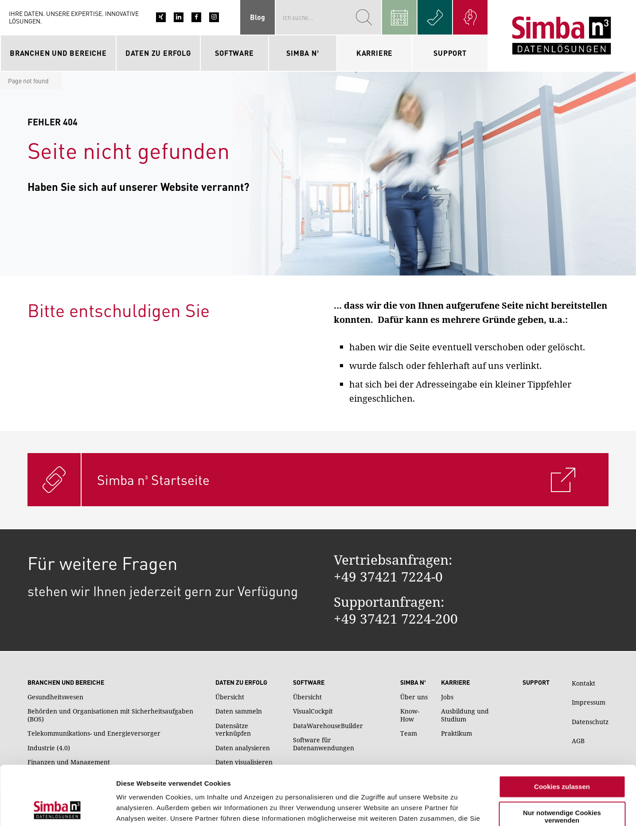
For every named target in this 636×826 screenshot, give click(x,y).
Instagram (214, 17)
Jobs (447, 697)
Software (308, 682)
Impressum (588, 702)
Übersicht (229, 697)
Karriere (455, 682)
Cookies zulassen (562, 731)
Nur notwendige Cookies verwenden (562, 760)
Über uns (414, 697)
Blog (257, 17)
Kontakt (583, 683)
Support (450, 53)
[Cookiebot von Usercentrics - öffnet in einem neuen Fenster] (57, 808)
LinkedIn (178, 17)
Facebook (196, 17)
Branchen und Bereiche (65, 682)
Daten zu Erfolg (241, 682)
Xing (161, 17)
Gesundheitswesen (55, 697)
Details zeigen (138, 808)
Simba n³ (412, 682)
